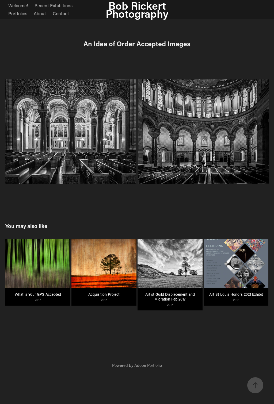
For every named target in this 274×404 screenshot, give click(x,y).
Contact (61, 13)
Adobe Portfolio (148, 365)
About (40, 13)
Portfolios (17, 13)
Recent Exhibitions (54, 5)
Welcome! (18, 5)
